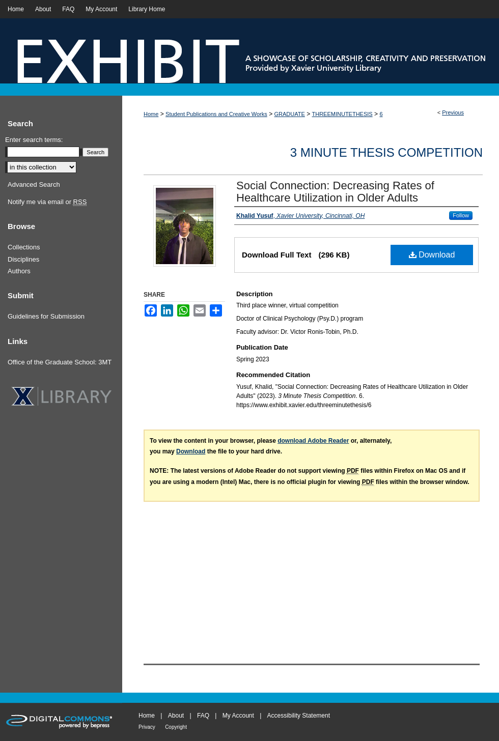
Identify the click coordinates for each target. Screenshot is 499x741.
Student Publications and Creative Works (216, 114)
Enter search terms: (34, 140)
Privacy (146, 727)
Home (151, 114)
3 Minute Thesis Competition (386, 152)
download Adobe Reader (313, 440)
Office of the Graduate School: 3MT (60, 362)
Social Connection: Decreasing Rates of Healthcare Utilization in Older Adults (335, 191)
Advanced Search (34, 184)
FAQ (203, 715)
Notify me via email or (47, 202)
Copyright (176, 727)
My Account (238, 715)
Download (432, 254)
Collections (24, 247)
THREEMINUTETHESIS (342, 114)
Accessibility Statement (298, 715)
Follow (461, 215)
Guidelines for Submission (46, 316)
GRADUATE (289, 114)
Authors (19, 271)
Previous (453, 112)
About (176, 715)
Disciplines (23, 259)
